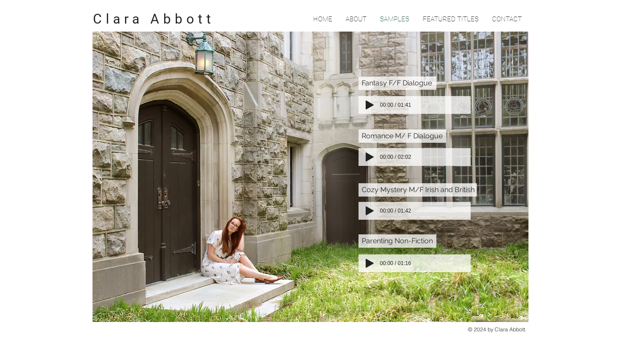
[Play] (370, 263)
